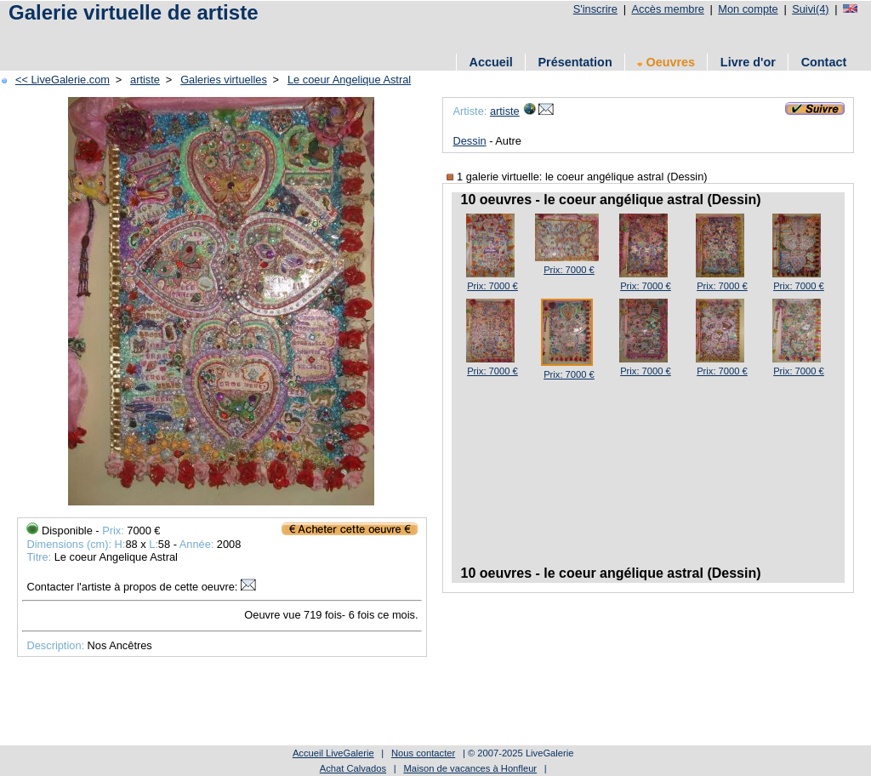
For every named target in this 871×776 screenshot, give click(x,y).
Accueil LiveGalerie (333, 753)
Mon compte (747, 9)
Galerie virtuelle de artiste (133, 12)
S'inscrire (595, 9)
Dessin (469, 140)
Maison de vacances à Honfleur (470, 768)
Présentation (575, 62)
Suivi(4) (810, 9)
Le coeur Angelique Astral (349, 79)
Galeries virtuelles (223, 79)
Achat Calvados (353, 768)
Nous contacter (423, 753)
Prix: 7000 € (492, 286)
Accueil (491, 62)
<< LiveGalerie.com (62, 79)
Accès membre (667, 9)
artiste (145, 79)
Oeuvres (666, 62)
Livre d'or (748, 62)
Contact (824, 62)
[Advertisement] (313, 36)
